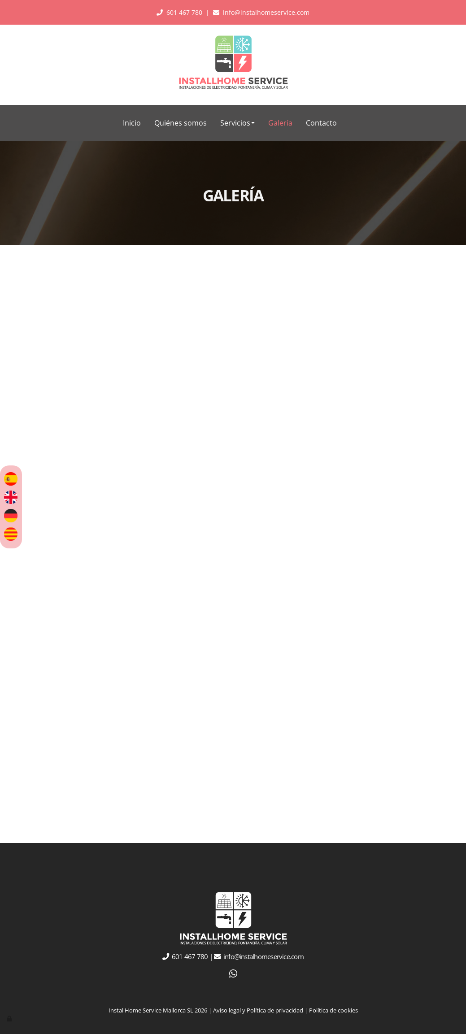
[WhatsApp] (233, 974)
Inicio (132, 123)
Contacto (321, 123)
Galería (280, 123)
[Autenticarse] (10, 1018)
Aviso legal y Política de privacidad (258, 1010)
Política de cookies (333, 1010)
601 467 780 (184, 12)
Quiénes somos (180, 123)
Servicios (237, 123)
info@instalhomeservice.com (266, 12)
